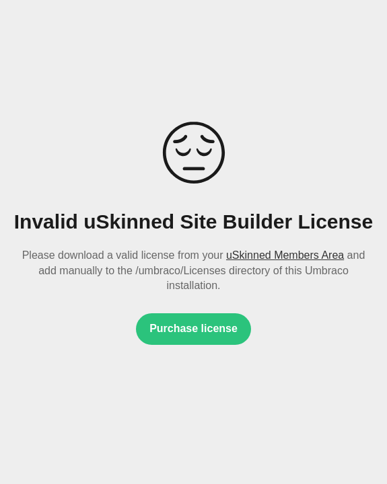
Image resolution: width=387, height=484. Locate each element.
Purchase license (193, 328)
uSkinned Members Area (285, 255)
